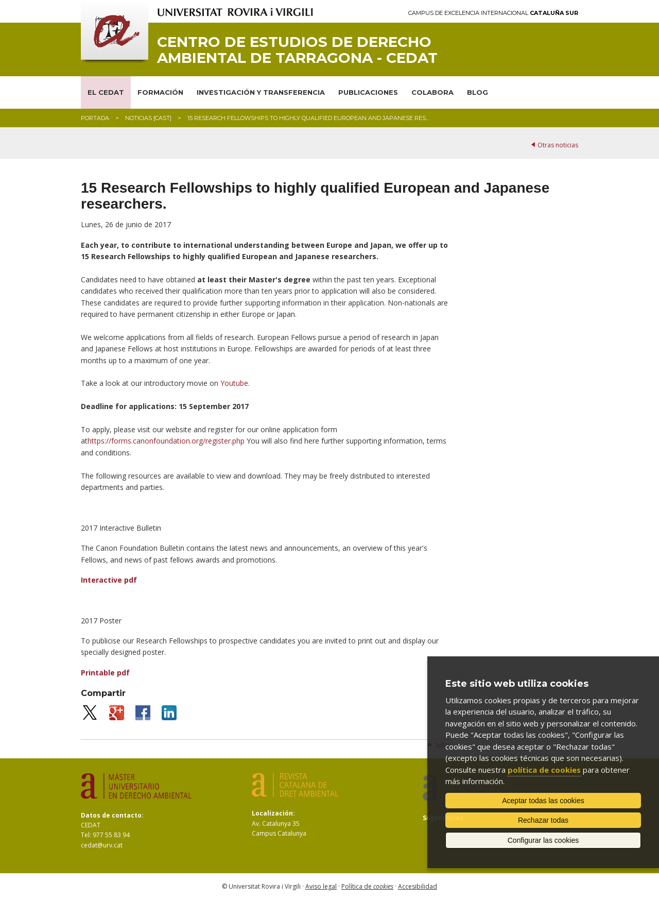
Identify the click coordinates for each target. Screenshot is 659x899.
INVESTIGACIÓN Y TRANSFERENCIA (261, 92)
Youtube (234, 383)
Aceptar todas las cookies (543, 800)
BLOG (477, 92)
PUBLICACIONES (368, 92)
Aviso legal (321, 886)
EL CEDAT (106, 92)
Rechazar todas (543, 820)
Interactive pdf (109, 580)
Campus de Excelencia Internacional (493, 13)
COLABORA (432, 92)
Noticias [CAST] (148, 118)
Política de (367, 886)
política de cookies (544, 770)
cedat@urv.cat (102, 845)
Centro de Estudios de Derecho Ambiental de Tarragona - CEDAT (297, 50)
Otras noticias (557, 145)
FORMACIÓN (160, 92)
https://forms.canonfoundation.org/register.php (166, 441)
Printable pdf (105, 672)
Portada (95, 118)
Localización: (273, 813)
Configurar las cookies (543, 840)
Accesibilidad (417, 886)
